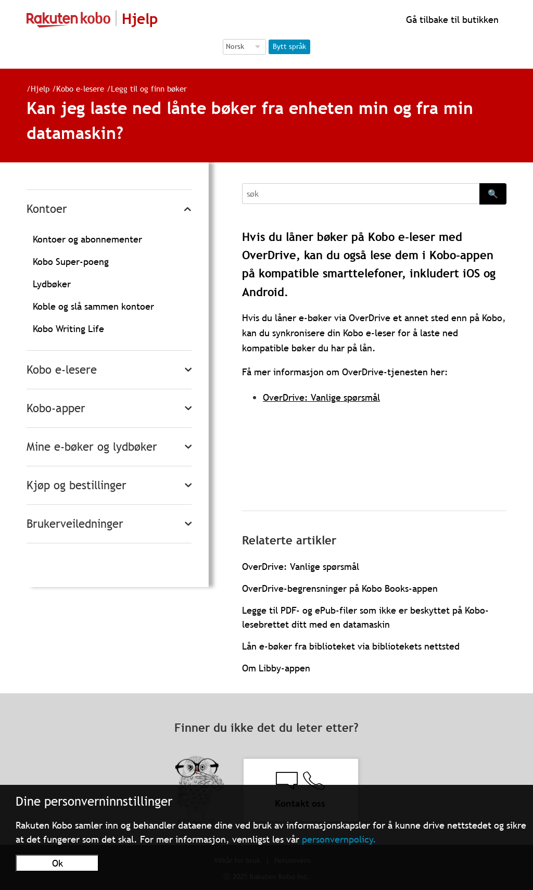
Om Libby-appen (276, 668)
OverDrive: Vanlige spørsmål (321, 397)
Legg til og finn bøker (145, 88)
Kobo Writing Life (68, 329)
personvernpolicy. (339, 839)
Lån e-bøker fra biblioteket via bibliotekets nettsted (351, 646)
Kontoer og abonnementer (87, 239)
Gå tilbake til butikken (451, 20)
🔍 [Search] (493, 193)
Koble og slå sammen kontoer (93, 306)
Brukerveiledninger (75, 524)
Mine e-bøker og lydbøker (92, 447)
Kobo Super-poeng (71, 262)
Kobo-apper (56, 408)
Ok (57, 863)
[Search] (360, 193)
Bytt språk (289, 46)
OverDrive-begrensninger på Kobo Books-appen (340, 588)
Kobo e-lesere (76, 88)
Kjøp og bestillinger (76, 485)
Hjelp (36, 88)
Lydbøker (52, 284)
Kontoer (47, 209)
